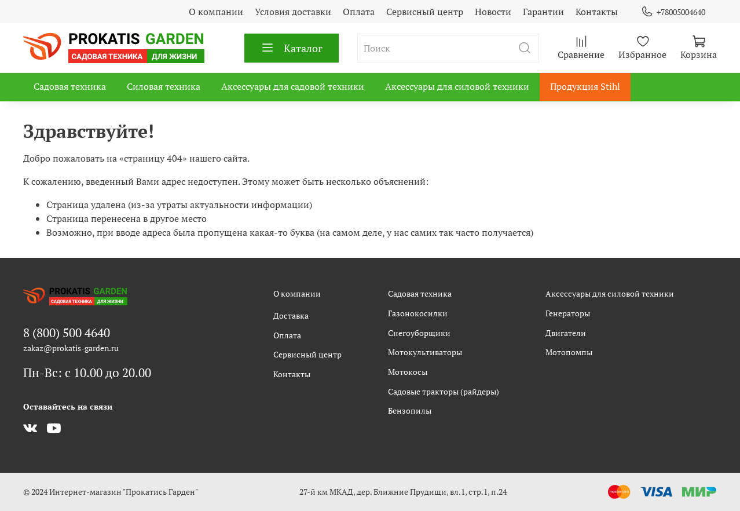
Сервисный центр (424, 11)
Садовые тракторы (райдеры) (443, 391)
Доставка (291, 315)
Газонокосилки (418, 313)
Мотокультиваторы (425, 351)
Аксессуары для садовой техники (292, 86)
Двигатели (565, 332)
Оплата (359, 11)
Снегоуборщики (419, 332)
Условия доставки (293, 11)
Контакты (597, 11)
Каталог (292, 48)
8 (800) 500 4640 (66, 332)
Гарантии (543, 11)
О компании (216, 11)
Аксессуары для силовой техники (457, 86)
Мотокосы (407, 371)
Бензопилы (409, 410)
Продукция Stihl (585, 86)
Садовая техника (70, 86)
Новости (493, 11)
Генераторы (567, 313)
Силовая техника (163, 86)
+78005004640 (673, 12)
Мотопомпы (568, 351)
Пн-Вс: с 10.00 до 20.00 (87, 372)
